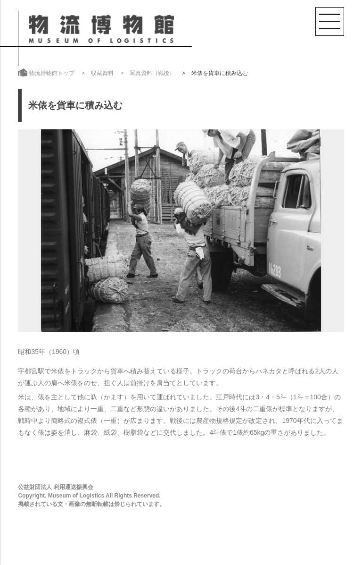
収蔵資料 (102, 73)
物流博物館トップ (51, 73)
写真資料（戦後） (152, 73)
